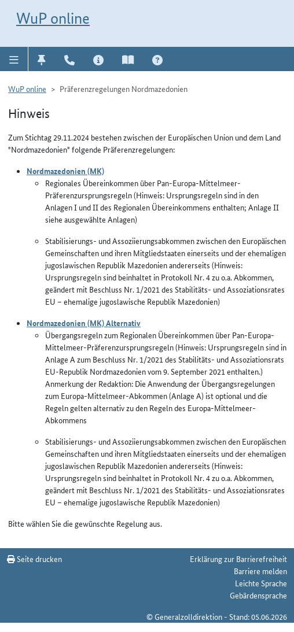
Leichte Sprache (261, 583)
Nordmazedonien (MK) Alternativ (84, 322)
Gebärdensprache (258, 595)
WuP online (53, 18)
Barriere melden (260, 570)
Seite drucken (34, 558)
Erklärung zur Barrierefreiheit (238, 558)
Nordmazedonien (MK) (65, 170)
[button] (14, 59)
